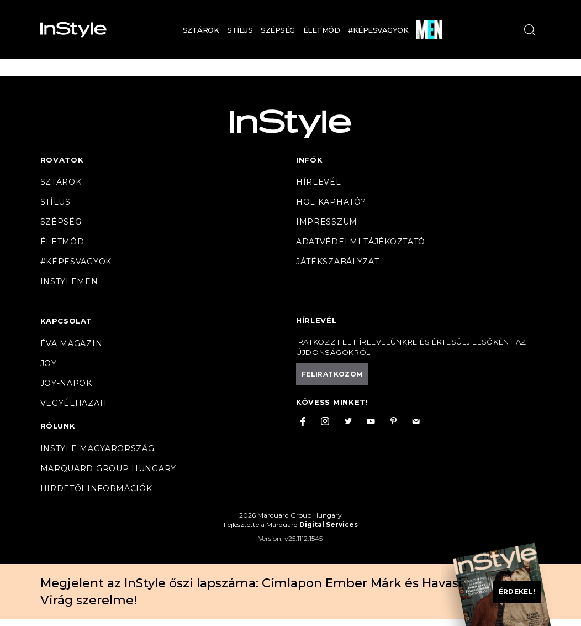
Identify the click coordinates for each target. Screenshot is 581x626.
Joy (48, 363)
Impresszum (326, 222)
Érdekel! (517, 591)
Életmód (321, 29)
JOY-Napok (66, 383)
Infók (309, 159)
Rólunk (58, 425)
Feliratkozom (332, 374)
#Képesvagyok (378, 29)
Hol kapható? (331, 202)
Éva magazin (71, 343)
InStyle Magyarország (97, 448)
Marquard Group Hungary (108, 468)
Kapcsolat (66, 320)
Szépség (278, 29)
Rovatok (62, 159)
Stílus (239, 29)
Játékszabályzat (337, 262)
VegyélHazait (74, 403)
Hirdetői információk (96, 488)
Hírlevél (318, 182)
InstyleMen (69, 281)
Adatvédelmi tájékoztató (360, 242)
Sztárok (201, 29)
